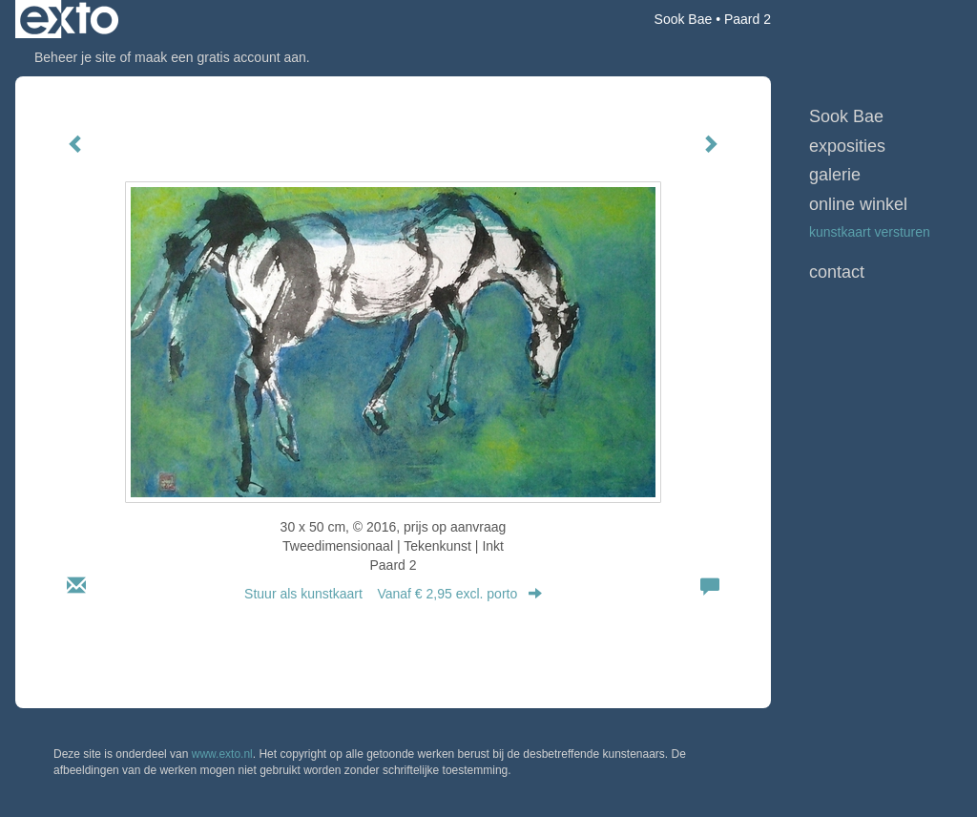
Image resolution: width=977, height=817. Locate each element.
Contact (836, 272)
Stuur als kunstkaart (393, 593)
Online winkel (858, 204)
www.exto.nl (222, 754)
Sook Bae (684, 19)
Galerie (835, 174)
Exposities (847, 146)
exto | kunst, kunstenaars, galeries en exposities (69, 19)
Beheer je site (75, 57)
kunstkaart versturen (869, 232)
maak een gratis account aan (220, 57)
